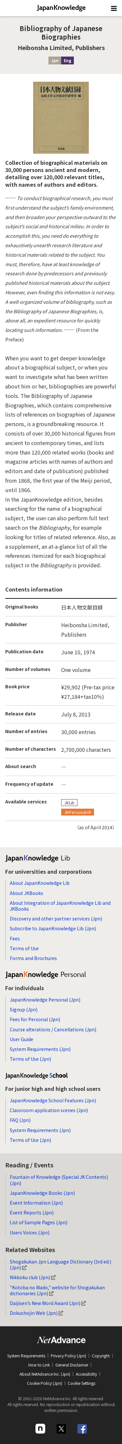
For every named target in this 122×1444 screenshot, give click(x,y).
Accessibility (86, 1374)
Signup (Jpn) (23, 1009)
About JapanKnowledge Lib (40, 883)
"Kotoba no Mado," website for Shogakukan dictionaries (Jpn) (57, 1290)
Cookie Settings (81, 1383)
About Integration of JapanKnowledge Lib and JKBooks (60, 906)
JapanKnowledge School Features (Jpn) (53, 1100)
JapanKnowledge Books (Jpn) (42, 1193)
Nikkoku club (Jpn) (33, 1277)
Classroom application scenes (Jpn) (49, 1110)
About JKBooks (26, 893)
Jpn (55, 60)
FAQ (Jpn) (20, 1120)
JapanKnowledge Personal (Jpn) (45, 999)
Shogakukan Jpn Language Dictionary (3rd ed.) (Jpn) (60, 1264)
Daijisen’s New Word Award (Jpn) (48, 1303)
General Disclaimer (71, 1364)
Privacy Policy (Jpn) (68, 1355)
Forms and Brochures (33, 958)
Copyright (101, 1355)
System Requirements (26, 1355)
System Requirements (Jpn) (40, 1049)
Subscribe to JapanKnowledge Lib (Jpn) (53, 928)
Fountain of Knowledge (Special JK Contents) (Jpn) (59, 1180)
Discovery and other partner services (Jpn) (56, 918)
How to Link (39, 1364)
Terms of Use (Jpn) (30, 1059)
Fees (15, 938)
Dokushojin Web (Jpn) (36, 1313)
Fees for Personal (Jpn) (35, 1019)
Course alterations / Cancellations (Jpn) (53, 1029)
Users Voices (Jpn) (29, 1232)
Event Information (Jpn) (36, 1202)
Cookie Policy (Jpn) (44, 1383)
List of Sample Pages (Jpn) (38, 1222)
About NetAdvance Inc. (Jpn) (45, 1374)
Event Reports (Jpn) (32, 1212)
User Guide (21, 1039)
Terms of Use (24, 948)
